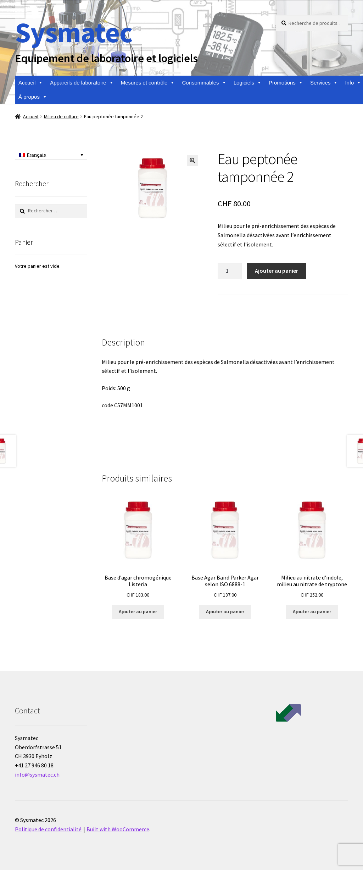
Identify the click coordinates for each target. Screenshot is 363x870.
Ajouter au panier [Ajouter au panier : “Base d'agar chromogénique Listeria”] (138, 611)
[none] (51, 155)
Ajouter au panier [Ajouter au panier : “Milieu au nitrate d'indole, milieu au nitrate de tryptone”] (312, 611)
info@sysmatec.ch (37, 774)
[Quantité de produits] (230, 271)
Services (324, 83)
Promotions (286, 83)
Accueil (30, 83)
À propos (32, 97)
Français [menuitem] (36, 155)
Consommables (204, 83)
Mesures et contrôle (148, 83)
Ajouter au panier (276, 270)
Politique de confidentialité (48, 829)
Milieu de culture (61, 116)
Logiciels (248, 83)
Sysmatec (73, 32)
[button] (192, 160)
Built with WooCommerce (117, 829)
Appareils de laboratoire (81, 83)
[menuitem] (51, 155)
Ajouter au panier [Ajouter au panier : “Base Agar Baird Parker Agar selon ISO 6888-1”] (225, 611)
